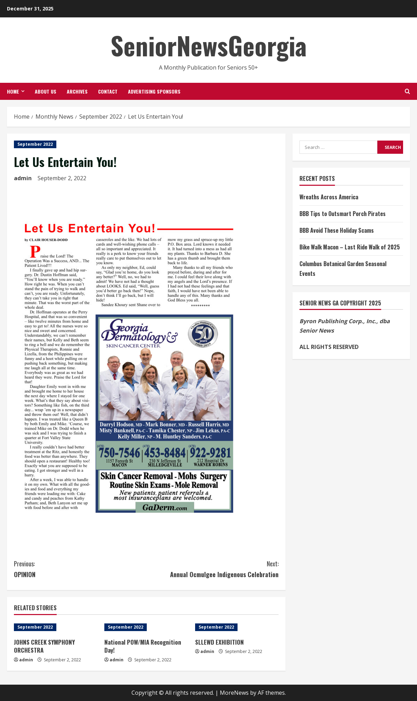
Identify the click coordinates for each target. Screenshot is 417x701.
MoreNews (234, 692)
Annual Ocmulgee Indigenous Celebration (212, 568)
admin (23, 178)
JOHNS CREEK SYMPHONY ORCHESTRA (44, 646)
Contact (108, 91)
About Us (45, 91)
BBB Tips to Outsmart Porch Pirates (342, 213)
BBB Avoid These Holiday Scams (336, 230)
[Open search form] (407, 91)
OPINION (80, 568)
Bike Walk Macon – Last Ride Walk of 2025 (349, 247)
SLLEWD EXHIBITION (219, 642)
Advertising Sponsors (154, 91)
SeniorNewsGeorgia (209, 45)
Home (13, 91)
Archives (77, 91)
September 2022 (35, 144)
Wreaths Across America (328, 197)
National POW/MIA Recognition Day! (142, 646)
